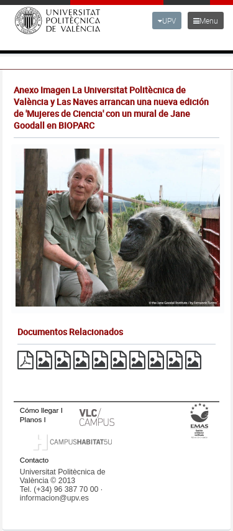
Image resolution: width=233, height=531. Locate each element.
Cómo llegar (39, 410)
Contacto (34, 460)
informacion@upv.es (54, 498)
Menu (205, 20)
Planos (31, 419)
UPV (167, 20)
